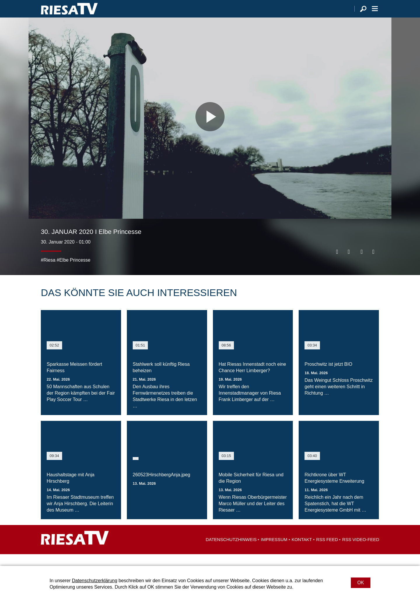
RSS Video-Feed (360, 551)
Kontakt (302, 551)
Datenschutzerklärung (94, 580)
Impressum (274, 551)
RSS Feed (327, 551)
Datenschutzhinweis (231, 551)
